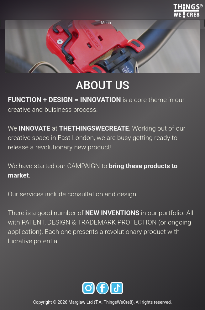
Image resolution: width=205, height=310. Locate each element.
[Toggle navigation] (102, 23)
